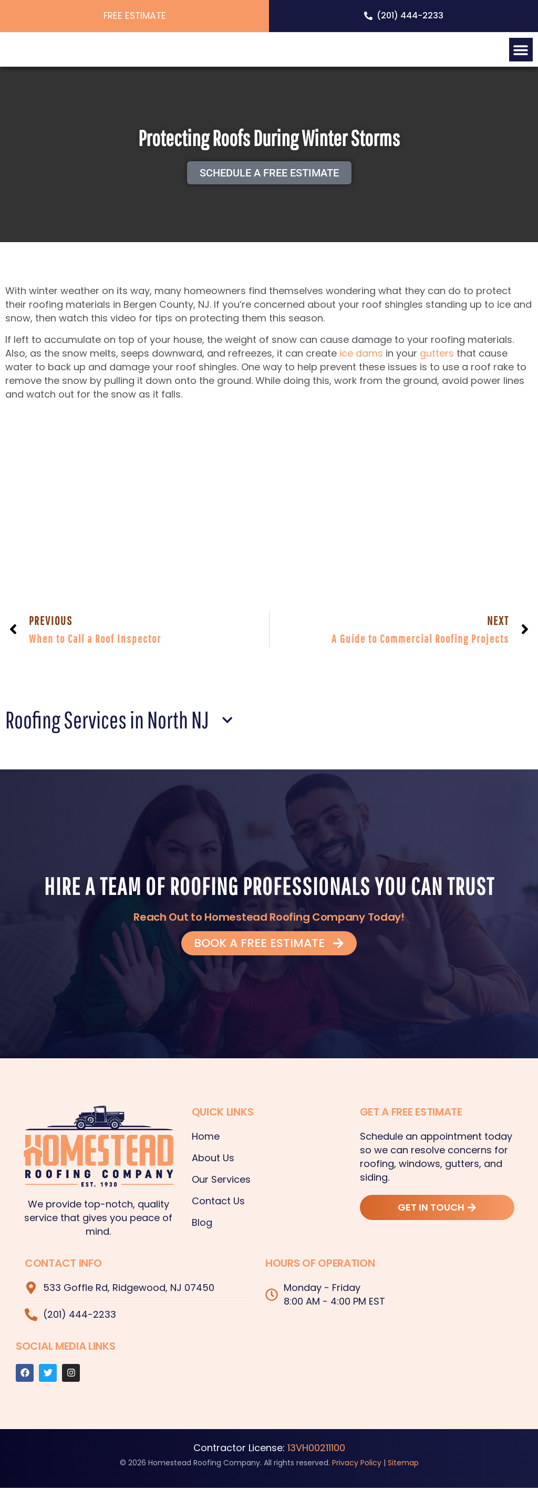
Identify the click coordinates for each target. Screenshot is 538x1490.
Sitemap (403, 1465)
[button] (521, 49)
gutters (437, 355)
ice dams (361, 355)
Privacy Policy (356, 1465)
